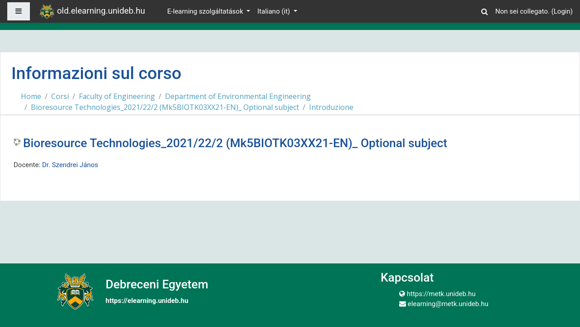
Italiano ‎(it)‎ (274, 11)
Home (31, 96)
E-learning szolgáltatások (206, 11)
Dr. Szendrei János (70, 165)
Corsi (60, 96)
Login (562, 11)
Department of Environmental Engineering (238, 96)
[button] (484, 10)
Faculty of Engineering (117, 96)
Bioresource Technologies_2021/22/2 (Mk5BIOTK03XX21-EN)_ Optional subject (165, 107)
